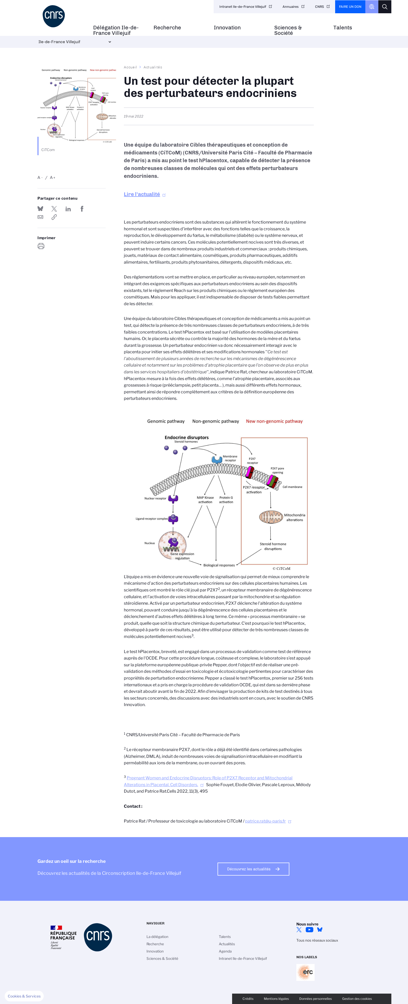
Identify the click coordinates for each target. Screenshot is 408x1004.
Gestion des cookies (357, 999)
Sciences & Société (288, 30)
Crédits (248, 999)
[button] (24, 996)
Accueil (130, 67)
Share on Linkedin (68, 209)
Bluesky (320, 929)
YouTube (309, 929)
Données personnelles (315, 999)
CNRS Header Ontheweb (371, 6)
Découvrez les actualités (249, 869)
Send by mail (40, 217)
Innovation (227, 27)
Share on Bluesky (40, 209)
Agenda (225, 951)
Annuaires (291, 7)
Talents (342, 27)
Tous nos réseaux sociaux (317, 940)
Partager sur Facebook (82, 209)
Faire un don (350, 7)
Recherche (167, 27)
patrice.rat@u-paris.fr (265, 821)
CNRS (319, 7)
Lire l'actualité (142, 194)
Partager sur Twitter (54, 209)
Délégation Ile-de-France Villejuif (116, 30)
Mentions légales (276, 999)
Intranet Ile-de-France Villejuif (242, 7)
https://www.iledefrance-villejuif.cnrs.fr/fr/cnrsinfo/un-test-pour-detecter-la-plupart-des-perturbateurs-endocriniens (54, 217)
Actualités (153, 67)
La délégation (157, 937)
